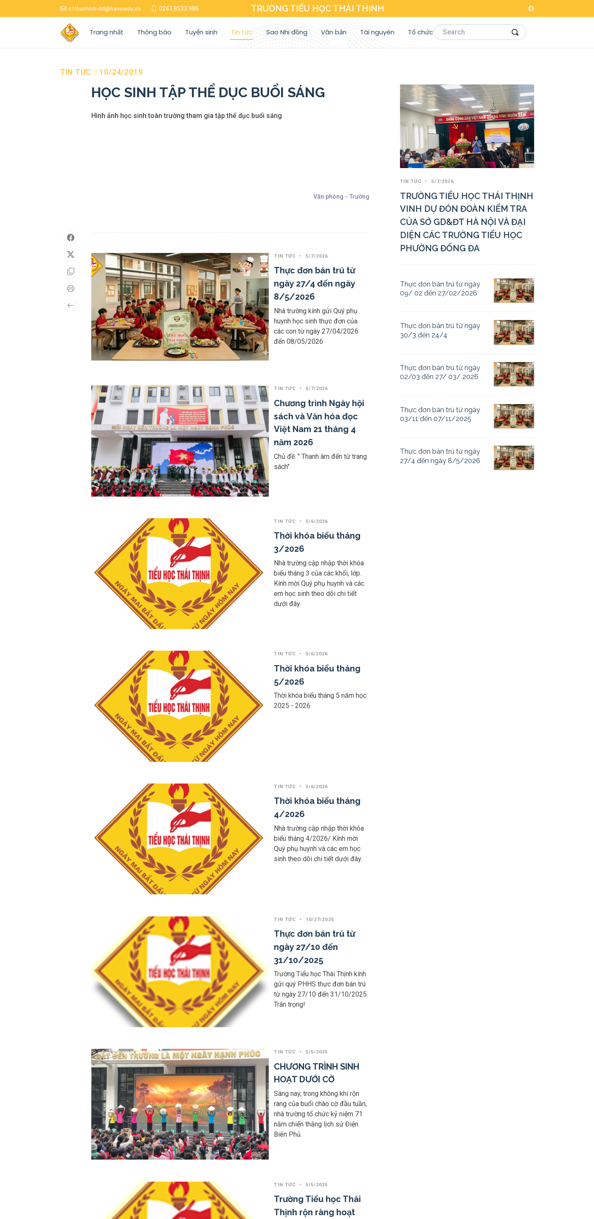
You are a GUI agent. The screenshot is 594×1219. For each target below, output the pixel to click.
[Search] (480, 32)
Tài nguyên (377, 32)
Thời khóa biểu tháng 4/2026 (250, 567)
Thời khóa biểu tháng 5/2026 (250, 495)
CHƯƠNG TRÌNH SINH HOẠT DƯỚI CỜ (264, 717)
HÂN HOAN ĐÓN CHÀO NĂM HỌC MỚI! (265, 1023)
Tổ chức (420, 32)
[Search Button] (515, 32)
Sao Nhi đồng (286, 32)
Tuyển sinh (201, 32)
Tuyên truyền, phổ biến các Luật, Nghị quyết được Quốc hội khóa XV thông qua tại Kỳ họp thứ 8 (279, 925)
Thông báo (154, 32)
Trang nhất (107, 32)
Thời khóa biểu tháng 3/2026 (250, 420)
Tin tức (242, 32)
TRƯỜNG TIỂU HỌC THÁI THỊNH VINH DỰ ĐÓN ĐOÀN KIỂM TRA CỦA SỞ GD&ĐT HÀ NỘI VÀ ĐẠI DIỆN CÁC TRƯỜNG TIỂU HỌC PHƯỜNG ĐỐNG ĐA (466, 222)
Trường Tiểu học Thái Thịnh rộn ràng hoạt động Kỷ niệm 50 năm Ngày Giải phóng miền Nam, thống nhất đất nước (279, 804)
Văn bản (333, 32)
